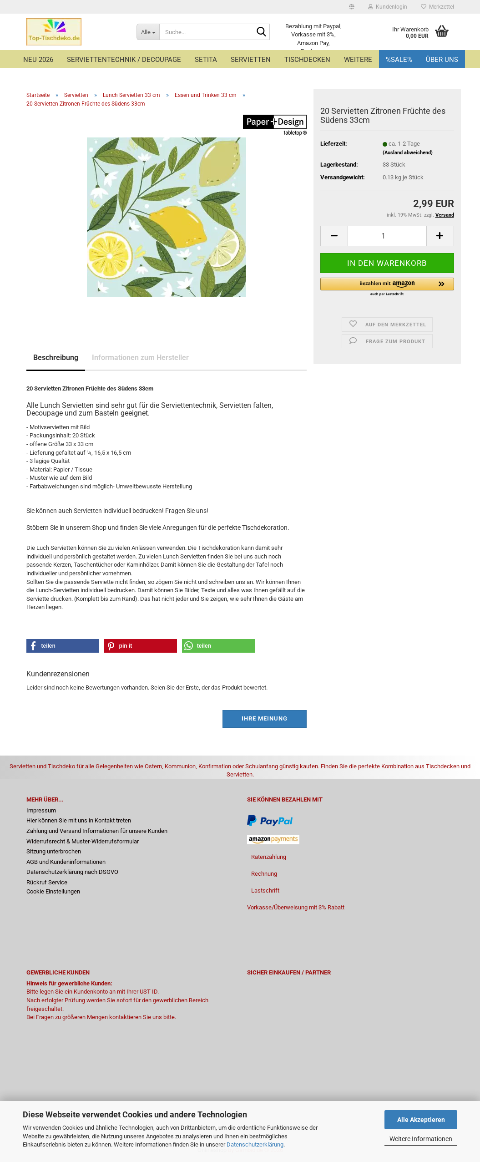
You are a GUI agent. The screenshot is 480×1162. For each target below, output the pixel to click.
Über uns (442, 60)
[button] (351, 7)
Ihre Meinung (265, 718)
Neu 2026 (38, 60)
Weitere (358, 60)
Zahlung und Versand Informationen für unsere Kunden (96, 830)
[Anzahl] (387, 236)
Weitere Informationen (420, 1138)
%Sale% (399, 60)
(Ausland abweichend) (408, 153)
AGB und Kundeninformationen (66, 861)
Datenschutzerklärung (255, 1144)
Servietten (251, 60)
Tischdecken (307, 60)
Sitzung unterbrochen (53, 851)
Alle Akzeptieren (421, 1119)
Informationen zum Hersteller (140, 357)
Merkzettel (437, 7)
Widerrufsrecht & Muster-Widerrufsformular (82, 841)
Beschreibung (55, 357)
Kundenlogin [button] (387, 7)
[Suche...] (147, 32)
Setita (206, 60)
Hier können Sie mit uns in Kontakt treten (78, 820)
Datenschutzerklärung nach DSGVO (72, 871)
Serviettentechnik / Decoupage (124, 60)
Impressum (41, 810)
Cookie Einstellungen (53, 891)
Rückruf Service (46, 882)
